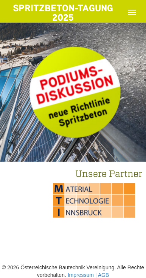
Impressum (81, 275)
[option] (94, 200)
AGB (103, 275)
